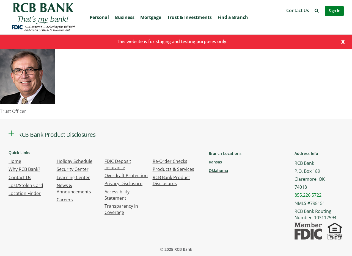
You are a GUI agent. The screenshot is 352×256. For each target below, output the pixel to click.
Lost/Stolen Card (26, 185)
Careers (65, 200)
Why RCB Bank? (24, 169)
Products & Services (173, 169)
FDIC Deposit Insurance (118, 164)
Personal (99, 17)
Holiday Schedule (74, 161)
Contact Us (297, 10)
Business (124, 17)
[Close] (343, 41)
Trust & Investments (189, 17)
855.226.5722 (308, 195)
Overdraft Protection (126, 175)
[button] (316, 10)
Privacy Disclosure (123, 183)
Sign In (334, 10)
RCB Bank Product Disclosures (171, 180)
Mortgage (150, 17)
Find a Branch (233, 17)
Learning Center (73, 177)
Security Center (73, 169)
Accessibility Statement (117, 195)
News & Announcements (74, 188)
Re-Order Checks (170, 161)
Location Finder (25, 193)
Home (15, 161)
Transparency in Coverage (121, 209)
